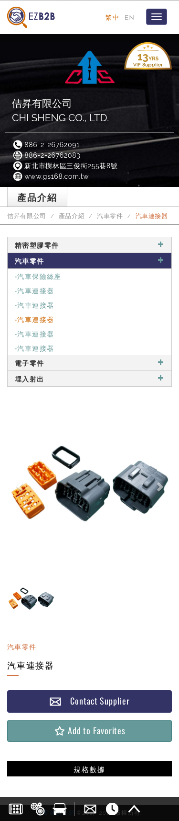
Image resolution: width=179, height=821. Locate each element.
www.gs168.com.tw (50, 176)
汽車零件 (110, 216)
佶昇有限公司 (26, 216)
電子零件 (89, 363)
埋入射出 (89, 378)
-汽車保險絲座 (38, 276)
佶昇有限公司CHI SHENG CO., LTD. (60, 110)
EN (130, 17)
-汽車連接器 (34, 290)
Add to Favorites (89, 730)
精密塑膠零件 (89, 245)
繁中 (112, 17)
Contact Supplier (89, 700)
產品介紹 (72, 216)
